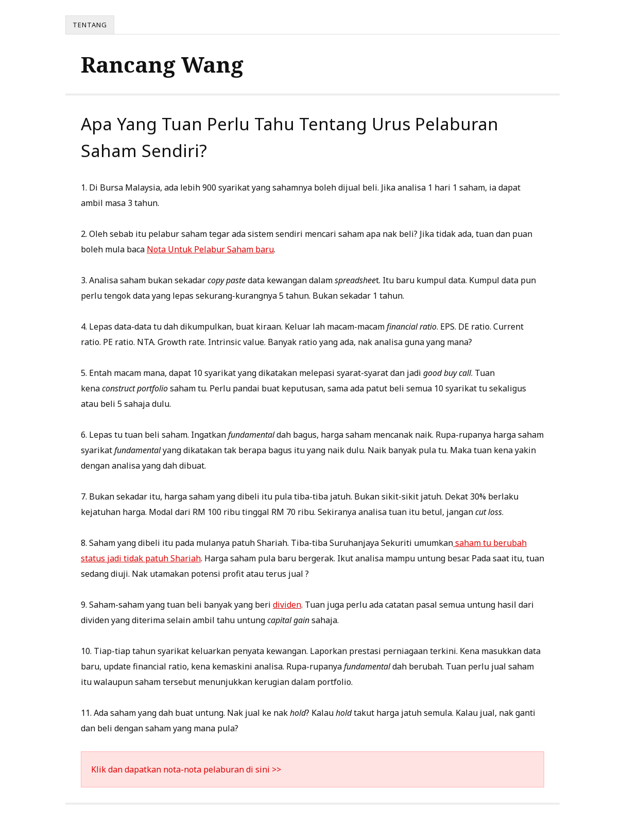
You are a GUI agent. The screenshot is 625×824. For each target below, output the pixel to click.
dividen (287, 604)
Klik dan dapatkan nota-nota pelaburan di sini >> (186, 769)
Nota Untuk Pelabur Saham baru (210, 249)
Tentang (90, 24)
